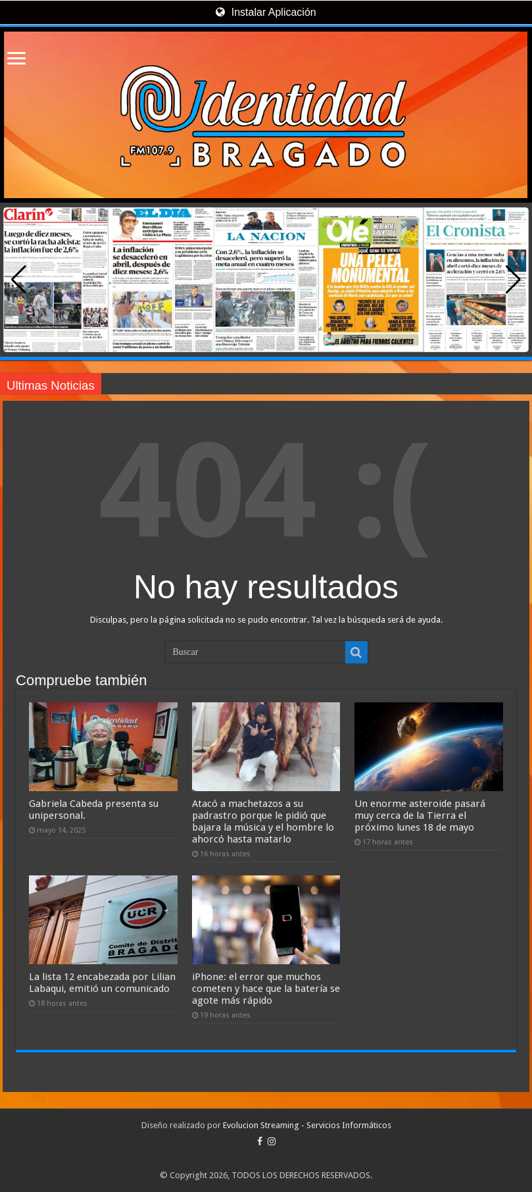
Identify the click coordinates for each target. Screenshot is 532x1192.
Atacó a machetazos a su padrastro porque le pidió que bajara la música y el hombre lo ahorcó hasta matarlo (263, 821)
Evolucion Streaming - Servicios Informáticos (307, 1125)
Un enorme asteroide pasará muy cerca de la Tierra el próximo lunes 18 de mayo (419, 815)
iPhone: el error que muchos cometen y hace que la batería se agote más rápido (266, 988)
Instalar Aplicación (266, 12)
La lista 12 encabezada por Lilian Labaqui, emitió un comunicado (102, 983)
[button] (513, 279)
